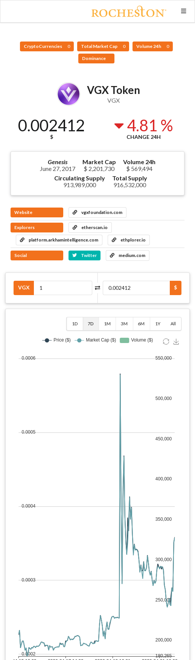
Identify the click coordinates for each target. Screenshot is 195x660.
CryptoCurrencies (47, 46)
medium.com (127, 255)
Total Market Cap (103, 46)
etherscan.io (90, 227)
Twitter (84, 255)
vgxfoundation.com (97, 212)
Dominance (94, 58)
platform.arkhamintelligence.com (59, 240)
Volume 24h (152, 46)
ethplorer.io (129, 240)
